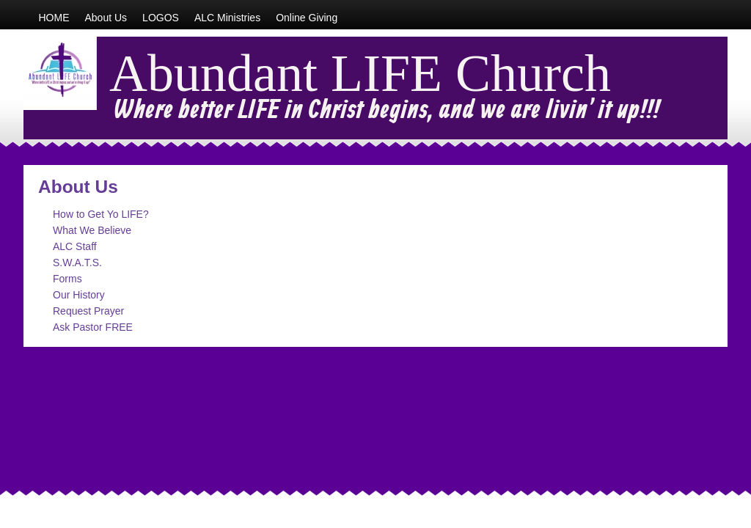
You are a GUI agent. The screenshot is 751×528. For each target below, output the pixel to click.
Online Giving (306, 17)
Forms (67, 279)
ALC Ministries (227, 17)
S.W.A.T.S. (77, 262)
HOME (54, 17)
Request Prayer (88, 311)
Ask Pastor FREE (93, 327)
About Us (106, 17)
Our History (79, 295)
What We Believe (92, 230)
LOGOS (160, 17)
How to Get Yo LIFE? (101, 214)
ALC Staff (75, 246)
